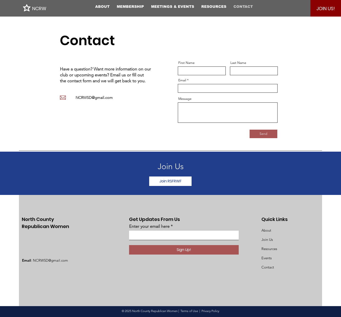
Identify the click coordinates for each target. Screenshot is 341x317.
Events (266, 258)
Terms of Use (189, 311)
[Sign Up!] (184, 250)
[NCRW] (53, 8)
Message (185, 98)
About (266, 230)
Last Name (238, 62)
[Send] (263, 134)
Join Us (267, 239)
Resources (269, 249)
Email (182, 80)
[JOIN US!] (325, 8)
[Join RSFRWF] (170, 181)
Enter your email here (149, 226)
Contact (267, 267)
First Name (186, 62)
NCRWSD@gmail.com (94, 97)
